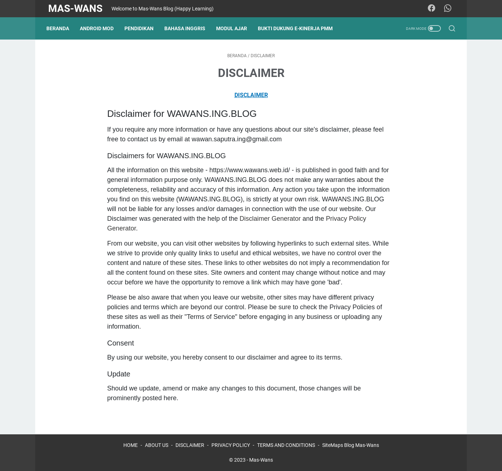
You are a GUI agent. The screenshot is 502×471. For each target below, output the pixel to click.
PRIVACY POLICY (230, 445)
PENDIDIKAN (140, 28)
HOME (130, 445)
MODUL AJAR (233, 28)
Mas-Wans (75, 8)
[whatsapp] (449, 8)
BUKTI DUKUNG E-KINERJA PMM (297, 28)
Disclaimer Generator (270, 218)
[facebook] (433, 8)
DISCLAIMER (251, 95)
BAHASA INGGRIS (186, 28)
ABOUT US (156, 445)
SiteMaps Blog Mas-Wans (350, 445)
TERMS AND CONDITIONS (286, 445)
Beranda (59, 28)
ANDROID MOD (98, 28)
